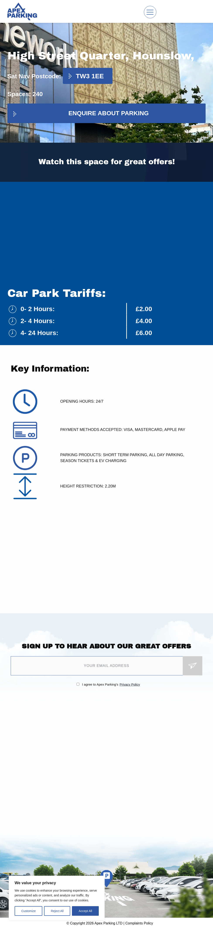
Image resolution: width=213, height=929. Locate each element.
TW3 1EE (90, 76)
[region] (57, 898)
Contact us (195, 11)
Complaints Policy (139, 923)
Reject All (57, 911)
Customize (28, 911)
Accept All (85, 911)
